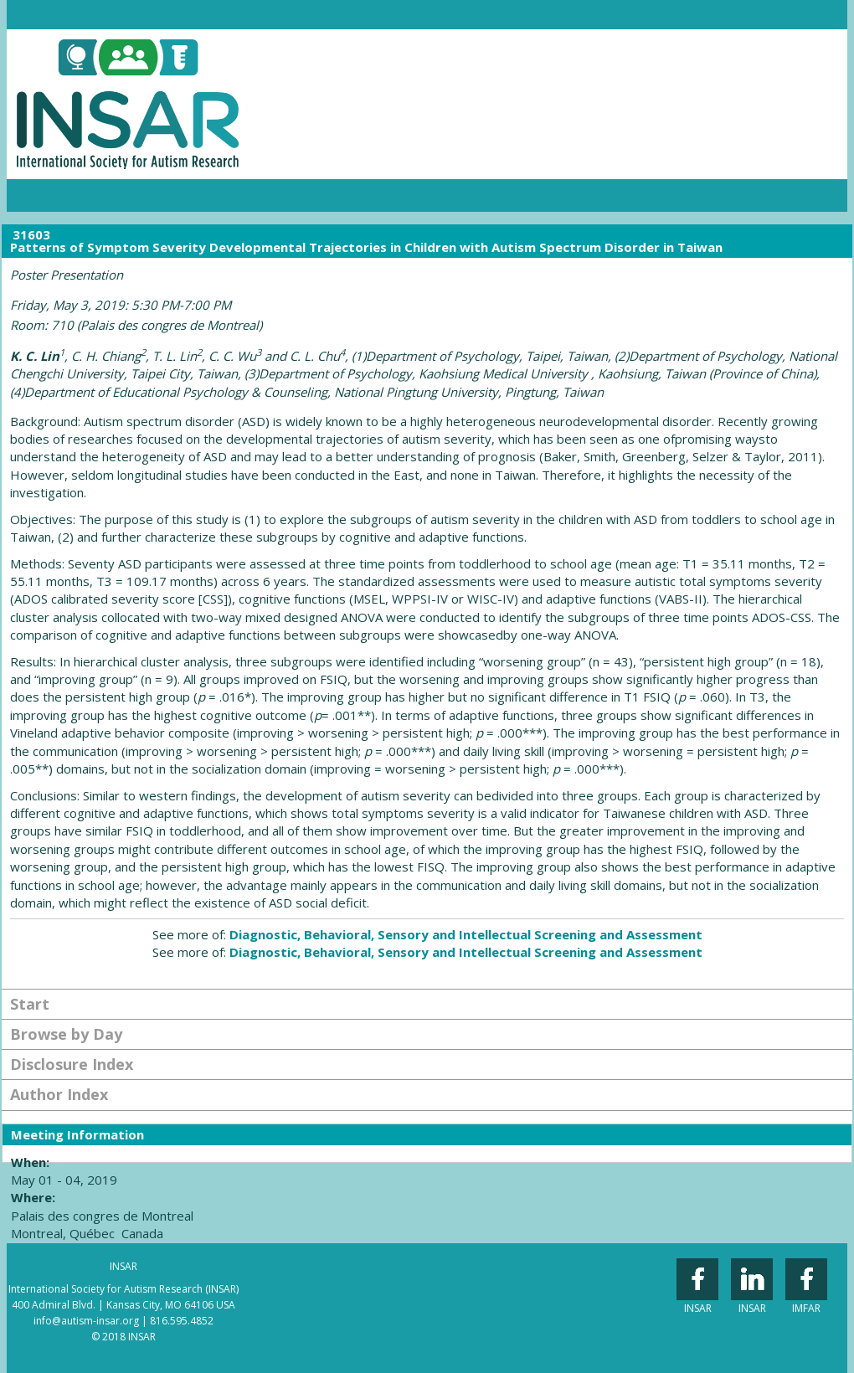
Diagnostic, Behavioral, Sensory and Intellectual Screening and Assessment (465, 934)
